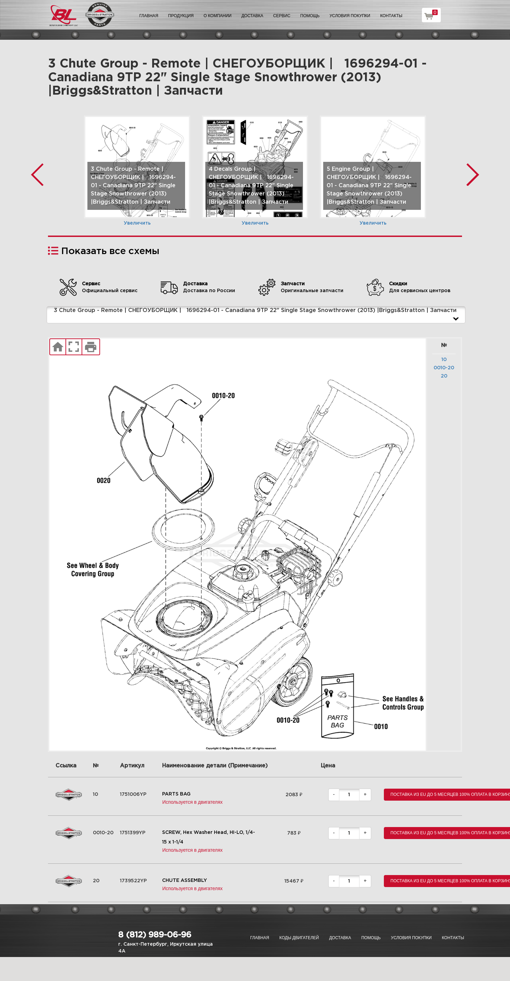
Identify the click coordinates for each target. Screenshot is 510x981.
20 (444, 376)
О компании (217, 15)
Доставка (252, 15)
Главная (148, 15)
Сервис (281, 15)
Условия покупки (350, 15)
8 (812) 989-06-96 (154, 935)
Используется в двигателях (192, 802)
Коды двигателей (299, 937)
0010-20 (444, 368)
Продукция (181, 15)
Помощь (309, 15)
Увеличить (137, 223)
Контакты (391, 15)
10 (444, 360)
